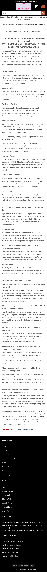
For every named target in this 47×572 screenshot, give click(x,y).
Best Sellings (6, 475)
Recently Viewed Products (11, 459)
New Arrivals (6, 471)
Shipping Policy (7, 499)
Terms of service (7, 491)
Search (4, 447)
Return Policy (6, 511)
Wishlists (5, 463)
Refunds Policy (7, 503)
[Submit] (43, 13)
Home (4, 24)
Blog (3, 487)
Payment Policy (7, 507)
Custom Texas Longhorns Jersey (21, 429)
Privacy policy (6, 495)
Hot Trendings (7, 467)
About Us (5, 451)
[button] (3, 6)
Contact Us (6, 455)
